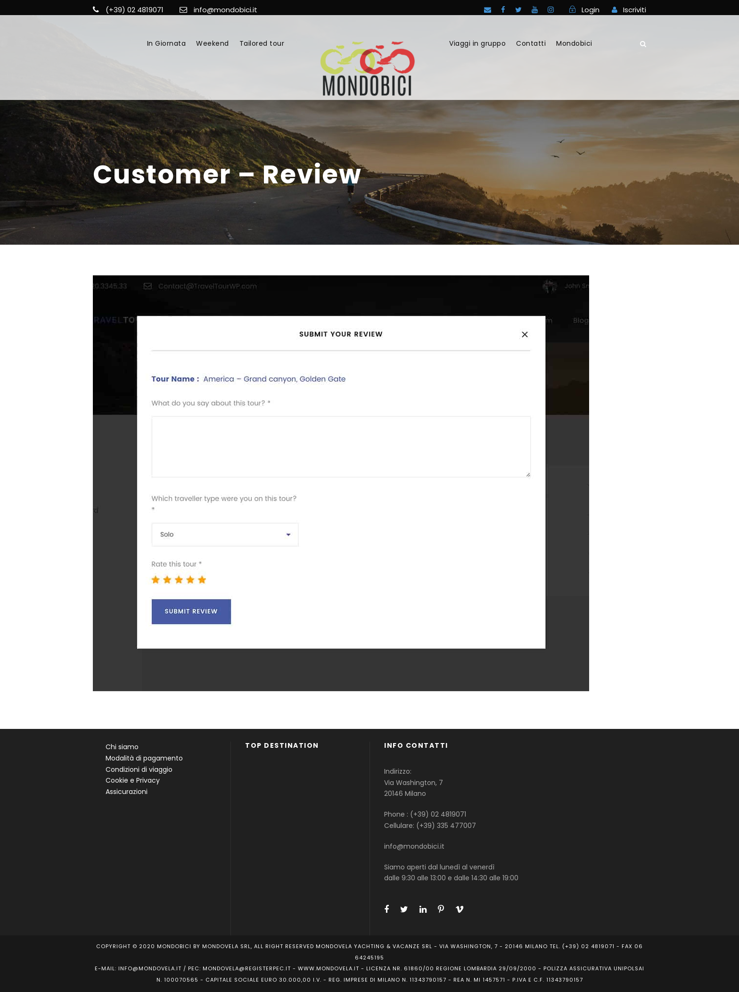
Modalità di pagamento (144, 758)
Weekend (212, 43)
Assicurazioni (127, 791)
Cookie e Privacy (133, 780)
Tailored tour (262, 43)
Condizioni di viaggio (139, 769)
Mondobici (574, 43)
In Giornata (166, 43)
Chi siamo (122, 747)
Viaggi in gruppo (477, 43)
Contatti (531, 43)
